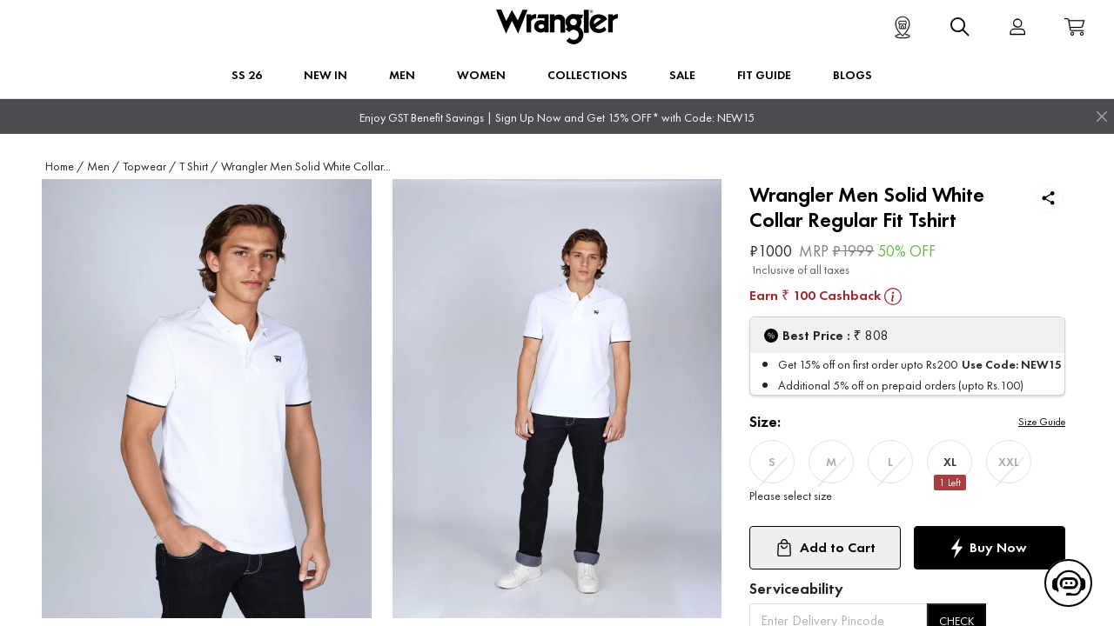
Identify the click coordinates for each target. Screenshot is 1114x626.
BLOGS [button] (852, 75)
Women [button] (481, 75)
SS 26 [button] (247, 75)
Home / (64, 166)
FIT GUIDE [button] (764, 75)
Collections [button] (587, 75)
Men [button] (402, 75)
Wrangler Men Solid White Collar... (306, 166)
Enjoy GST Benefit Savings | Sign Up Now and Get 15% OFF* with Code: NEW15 (557, 117)
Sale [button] (682, 75)
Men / (103, 166)
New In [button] (325, 75)
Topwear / (149, 166)
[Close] (1102, 116)
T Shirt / (198, 166)
